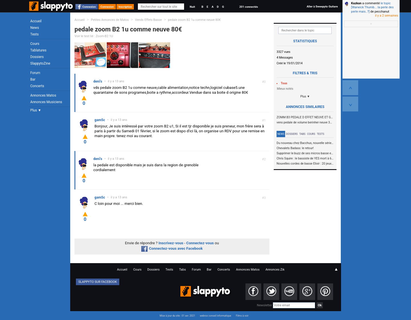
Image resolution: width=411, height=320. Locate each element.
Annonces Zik (275, 269)
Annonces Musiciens (46, 102)
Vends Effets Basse (148, 20)
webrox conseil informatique (215, 315)
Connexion (89, 6)
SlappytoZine (40, 63)
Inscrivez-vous (170, 243)
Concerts (37, 86)
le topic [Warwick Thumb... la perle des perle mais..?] (372, 7)
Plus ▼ (35, 110)
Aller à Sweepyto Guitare (322, 6)
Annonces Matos (43, 95)
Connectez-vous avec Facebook (172, 248)
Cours (34, 44)
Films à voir (242, 315)
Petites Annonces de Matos (110, 20)
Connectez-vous (200, 243)
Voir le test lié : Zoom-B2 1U (93, 36)
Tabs (302, 134)
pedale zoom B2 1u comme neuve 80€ (194, 20)
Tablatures (38, 50)
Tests (34, 34)
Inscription (125, 6)
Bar (32, 79)
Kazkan (356, 3)
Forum (35, 73)
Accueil (36, 21)
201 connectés (248, 6)
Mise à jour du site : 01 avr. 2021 (177, 315)
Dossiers (37, 57)
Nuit (192, 6)
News (34, 28)
